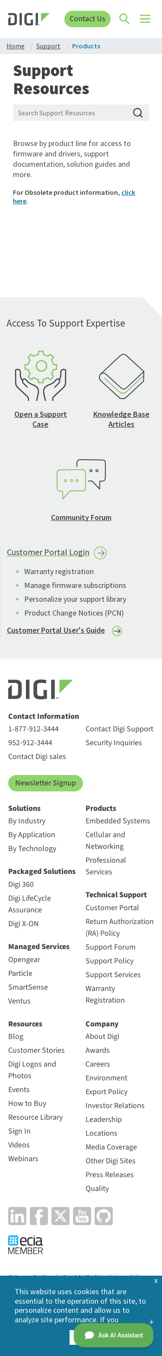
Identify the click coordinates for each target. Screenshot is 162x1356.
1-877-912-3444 (33, 729)
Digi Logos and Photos (32, 1070)
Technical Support (116, 895)
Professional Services (106, 866)
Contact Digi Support (119, 729)
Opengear (24, 959)
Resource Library (35, 1117)
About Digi (102, 1036)
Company (102, 1024)
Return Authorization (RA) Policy (120, 927)
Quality (97, 1188)
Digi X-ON (23, 923)
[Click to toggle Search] (125, 19)
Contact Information (43, 716)
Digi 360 (21, 884)
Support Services (113, 974)
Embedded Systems (118, 821)
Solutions (24, 808)
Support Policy (109, 961)
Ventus (19, 1001)
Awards (98, 1050)
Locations (102, 1133)
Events (19, 1089)
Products (101, 808)
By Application (31, 834)
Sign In (19, 1131)
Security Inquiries (114, 742)
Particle (20, 973)
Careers (98, 1064)
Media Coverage (111, 1147)
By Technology (32, 848)
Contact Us (87, 18)
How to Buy (27, 1103)
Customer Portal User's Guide (56, 630)
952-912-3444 (30, 742)
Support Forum (111, 947)
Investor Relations (115, 1105)
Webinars (23, 1158)
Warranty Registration (105, 994)
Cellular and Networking (105, 840)
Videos (19, 1145)
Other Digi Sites (111, 1161)
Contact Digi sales (37, 756)
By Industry (26, 821)
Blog (15, 1036)
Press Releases (110, 1174)
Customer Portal (112, 907)
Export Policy (106, 1091)
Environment (106, 1078)
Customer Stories (36, 1050)
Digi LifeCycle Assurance (29, 904)
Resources (25, 1024)
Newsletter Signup (45, 783)
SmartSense (28, 987)
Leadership (104, 1119)
